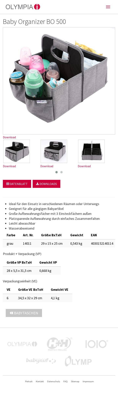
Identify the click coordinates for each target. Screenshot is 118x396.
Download (9, 137)
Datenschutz (53, 381)
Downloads (46, 184)
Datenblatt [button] (17, 184)
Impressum (88, 381)
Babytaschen (24, 312)
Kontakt (40, 381)
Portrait (28, 381)
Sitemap (75, 381)
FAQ (65, 381)
